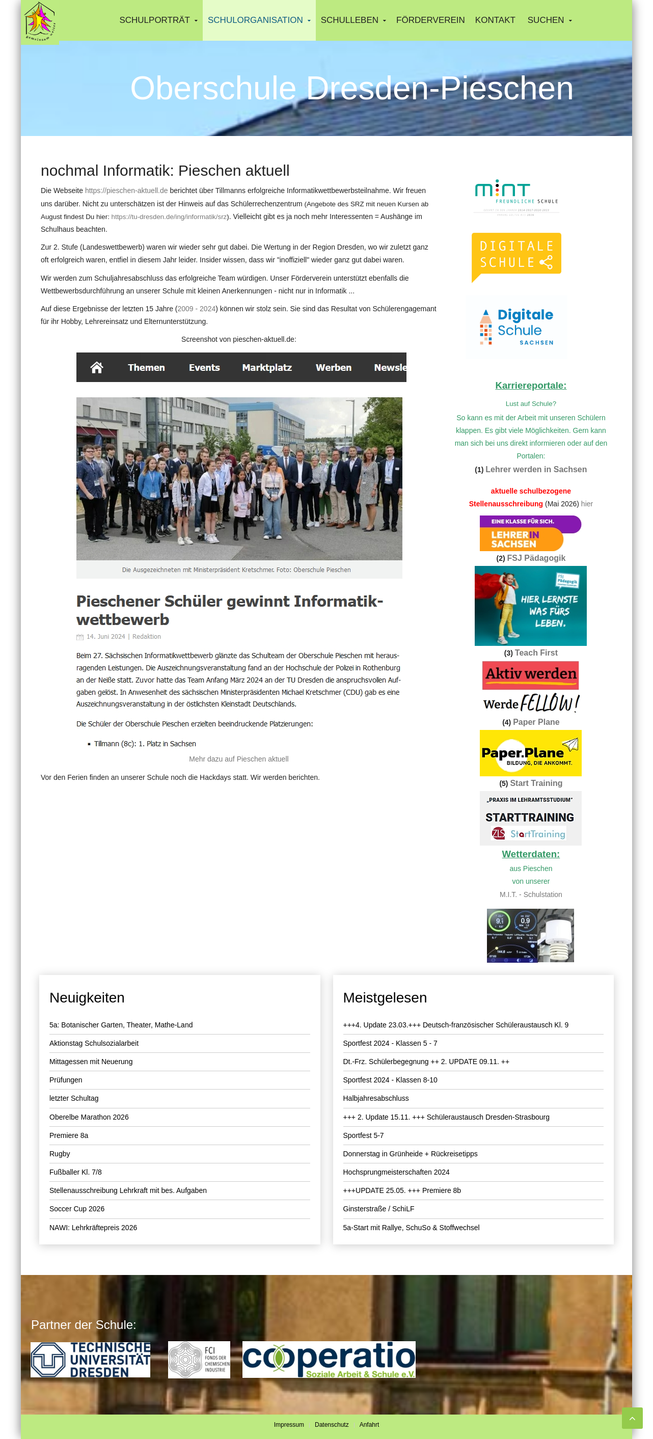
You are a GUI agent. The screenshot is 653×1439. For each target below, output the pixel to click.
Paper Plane (536, 722)
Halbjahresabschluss (376, 1098)
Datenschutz (332, 1424)
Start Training (536, 783)
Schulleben (349, 20)
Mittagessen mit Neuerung (90, 1061)
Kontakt (495, 20)
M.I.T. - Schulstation (531, 894)
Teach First (536, 652)
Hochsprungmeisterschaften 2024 (396, 1172)
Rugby (59, 1154)
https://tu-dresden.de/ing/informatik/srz (169, 217)
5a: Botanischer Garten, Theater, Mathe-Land (121, 1025)
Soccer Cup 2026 (76, 1209)
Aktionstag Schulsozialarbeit (94, 1043)
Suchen (546, 20)
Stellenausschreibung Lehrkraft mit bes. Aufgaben (128, 1190)
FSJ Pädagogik (536, 558)
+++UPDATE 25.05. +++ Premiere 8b (402, 1190)
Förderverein (430, 20)
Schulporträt (154, 20)
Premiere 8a (68, 1135)
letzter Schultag (74, 1098)
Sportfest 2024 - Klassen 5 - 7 (390, 1043)
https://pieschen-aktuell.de (126, 190)
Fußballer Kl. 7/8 (75, 1172)
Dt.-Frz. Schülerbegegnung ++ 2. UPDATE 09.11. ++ (426, 1061)
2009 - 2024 (197, 309)
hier (587, 504)
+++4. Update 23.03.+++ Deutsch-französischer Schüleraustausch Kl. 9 (456, 1025)
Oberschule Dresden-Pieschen (352, 88)
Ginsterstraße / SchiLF (379, 1209)
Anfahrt (369, 1424)
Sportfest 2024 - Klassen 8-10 (390, 1080)
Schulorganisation (255, 20)
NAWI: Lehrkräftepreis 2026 (93, 1228)
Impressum (289, 1424)
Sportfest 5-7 (363, 1135)
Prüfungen (66, 1080)
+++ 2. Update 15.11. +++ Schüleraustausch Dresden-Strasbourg (446, 1117)
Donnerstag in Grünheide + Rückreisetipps (410, 1154)
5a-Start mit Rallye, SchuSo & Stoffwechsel (411, 1228)
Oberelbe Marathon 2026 (89, 1117)
